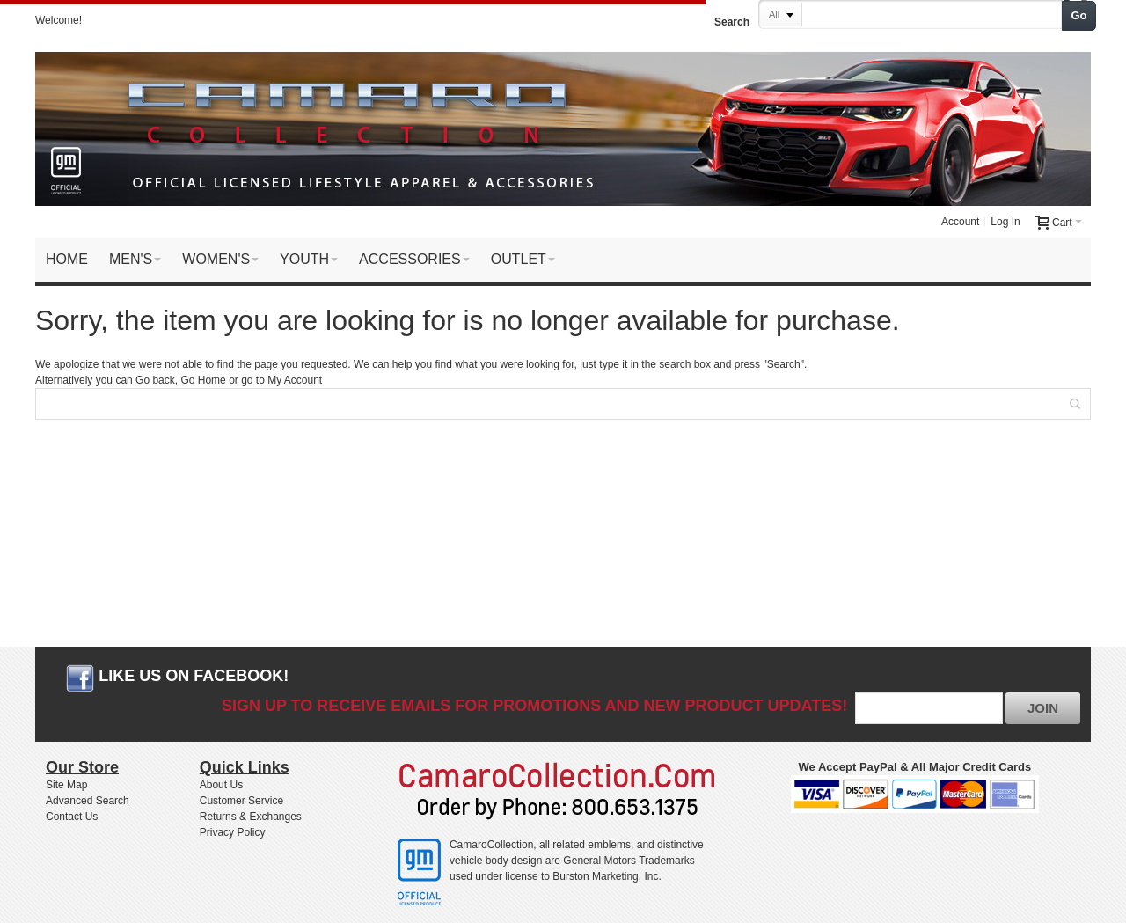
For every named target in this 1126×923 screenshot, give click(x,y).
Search (731, 22)
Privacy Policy (233, 832)
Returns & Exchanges (251, 816)
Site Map (66, 785)
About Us (221, 785)
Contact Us (72, 816)
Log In (1005, 222)
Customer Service (241, 801)
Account (960, 222)
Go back (155, 380)
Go (1079, 15)
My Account (294, 380)
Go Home (202, 380)
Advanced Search (87, 801)
